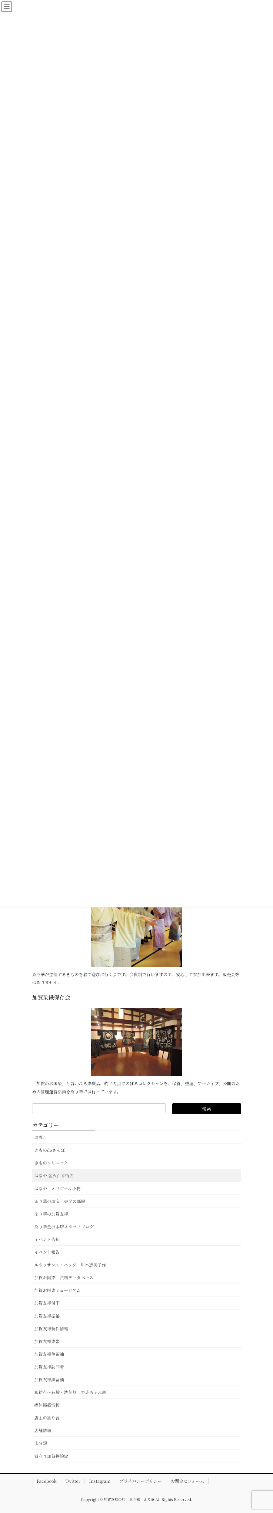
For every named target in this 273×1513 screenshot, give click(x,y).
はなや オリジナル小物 (57, 1188)
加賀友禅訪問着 (49, 1367)
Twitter (72, 1481)
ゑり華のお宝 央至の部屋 (61, 1201)
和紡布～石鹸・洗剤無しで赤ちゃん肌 (70, 1392)
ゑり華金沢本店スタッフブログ (64, 1227)
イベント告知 (47, 1239)
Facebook (47, 1481)
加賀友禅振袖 (47, 1316)
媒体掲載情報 (47, 1405)
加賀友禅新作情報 (51, 1329)
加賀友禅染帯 (47, 1341)
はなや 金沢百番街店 (54, 1175)
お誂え (40, 1137)
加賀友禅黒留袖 (49, 1379)
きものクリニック (51, 1163)
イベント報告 (47, 1252)
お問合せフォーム (187, 1481)
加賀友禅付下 (47, 1303)
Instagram (100, 1481)
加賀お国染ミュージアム (57, 1290)
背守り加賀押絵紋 (51, 1456)
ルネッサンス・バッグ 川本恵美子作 (70, 1265)
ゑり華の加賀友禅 (51, 1214)
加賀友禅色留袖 (49, 1354)
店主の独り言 (47, 1418)
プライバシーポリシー (140, 1481)
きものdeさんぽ (49, 1150)
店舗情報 (42, 1430)
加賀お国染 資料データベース (63, 1277)
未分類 (40, 1443)
